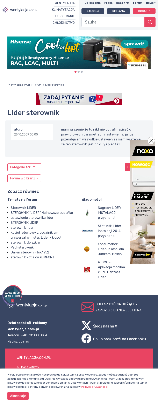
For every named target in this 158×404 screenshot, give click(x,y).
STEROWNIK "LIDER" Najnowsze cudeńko (42, 213)
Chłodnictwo (64, 23)
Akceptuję (18, 396)
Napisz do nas (18, 341)
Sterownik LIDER (23, 208)
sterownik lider (22, 228)
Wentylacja (65, 3)
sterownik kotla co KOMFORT (32, 257)
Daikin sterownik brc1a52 (30, 252)
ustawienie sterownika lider (32, 218)
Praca (108, 2)
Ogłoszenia (93, 2)
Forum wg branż (23, 178)
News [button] (150, 2)
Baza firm (122, 2)
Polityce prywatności (94, 386)
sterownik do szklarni (27, 242)
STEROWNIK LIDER (24, 223)
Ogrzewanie (65, 16)
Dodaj (143, 11)
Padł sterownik (22, 247)
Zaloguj (93, 11)
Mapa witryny (30, 367)
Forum (137, 2)
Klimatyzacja (63, 10)
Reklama (118, 11)
